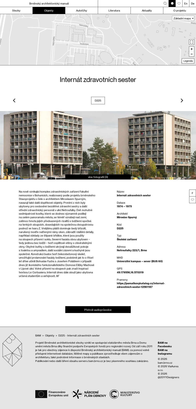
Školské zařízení (127, 239)
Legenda (188, 61)
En (185, 3)
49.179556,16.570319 (130, 272)
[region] (98, 39)
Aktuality (147, 10)
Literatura (114, 10)
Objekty (49, 335)
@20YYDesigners (168, 377)
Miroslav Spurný (127, 217)
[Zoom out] (191, 54)
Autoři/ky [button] (81, 10)
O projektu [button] (179, 10)
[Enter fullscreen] (191, 42)
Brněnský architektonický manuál (49, 3)
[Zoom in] (191, 49)
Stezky (16, 10)
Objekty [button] (48, 10)
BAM (38, 335)
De (192, 3)
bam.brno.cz (165, 362)
